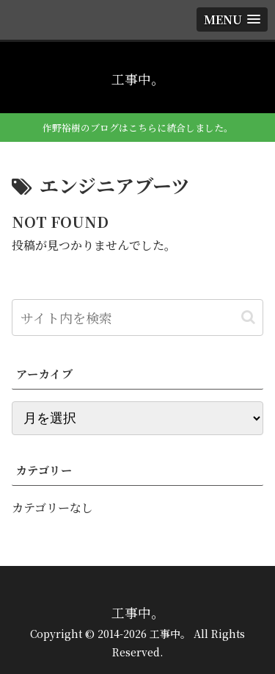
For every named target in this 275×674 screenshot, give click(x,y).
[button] (248, 317)
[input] (137, 317)
